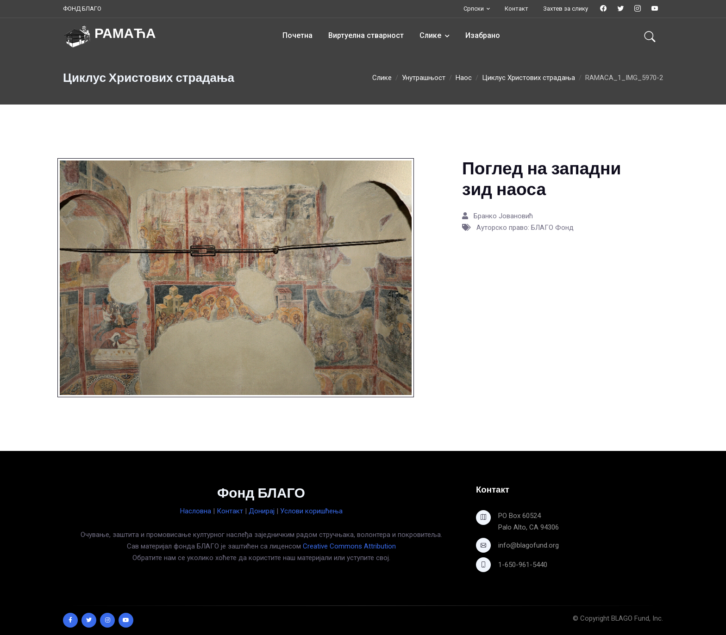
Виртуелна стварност (366, 35)
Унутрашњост (423, 78)
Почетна (297, 35)
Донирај (262, 511)
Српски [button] (473, 8)
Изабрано (482, 35)
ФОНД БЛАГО (82, 8)
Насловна (195, 511)
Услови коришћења (311, 511)
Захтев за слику (565, 8)
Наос (464, 78)
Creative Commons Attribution (349, 546)
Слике (430, 35)
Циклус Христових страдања (528, 78)
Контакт (516, 8)
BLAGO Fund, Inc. (637, 618)
